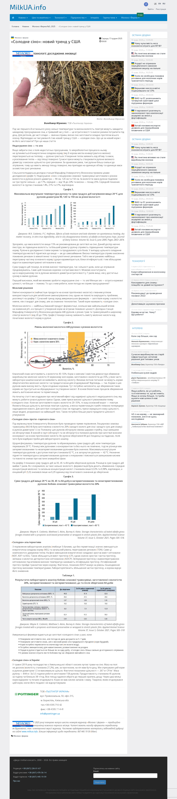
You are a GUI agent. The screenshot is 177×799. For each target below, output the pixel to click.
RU (164, 3)
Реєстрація (161, 9)
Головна (15, 26)
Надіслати (99, 782)
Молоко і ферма (21, 38)
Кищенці (161, 406)
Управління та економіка (153, 301)
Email (96, 771)
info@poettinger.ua (50, 713)
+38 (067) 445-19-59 (37, 776)
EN (159, 3)
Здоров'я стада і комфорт (152, 309)
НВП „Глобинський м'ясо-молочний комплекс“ (147, 425)
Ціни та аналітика (41, 17)
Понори (161, 364)
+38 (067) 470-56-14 (37, 772)
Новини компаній (151, 280)
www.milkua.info (30, 731)
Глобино (135, 382)
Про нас (16, 781)
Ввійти (151, 9)
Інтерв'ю (95, 17)
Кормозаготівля (151, 291)
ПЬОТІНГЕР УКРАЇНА (57, 691)
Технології (61, 17)
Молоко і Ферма (130, 17)
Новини (23, 17)
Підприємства (78, 17)
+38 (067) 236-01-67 (31, 768)
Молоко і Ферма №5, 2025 (43, 26)
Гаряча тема (110, 17)
